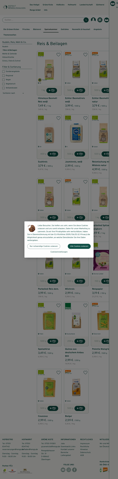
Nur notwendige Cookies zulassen (44, 246)
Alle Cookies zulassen (79, 246)
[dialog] (59, 239)
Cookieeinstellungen (59, 252)
